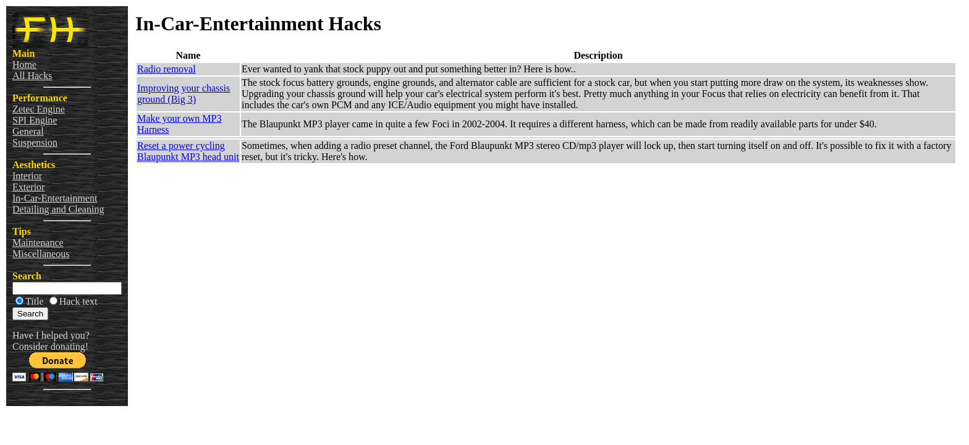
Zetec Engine (38, 109)
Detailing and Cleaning (58, 209)
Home (24, 64)
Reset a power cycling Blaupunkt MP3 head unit (188, 151)
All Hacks (32, 75)
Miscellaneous (40, 253)
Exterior (28, 187)
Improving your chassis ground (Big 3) (183, 93)
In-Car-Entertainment (54, 198)
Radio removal (166, 69)
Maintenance (38, 242)
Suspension (34, 142)
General (28, 131)
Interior (27, 176)
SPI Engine (34, 120)
